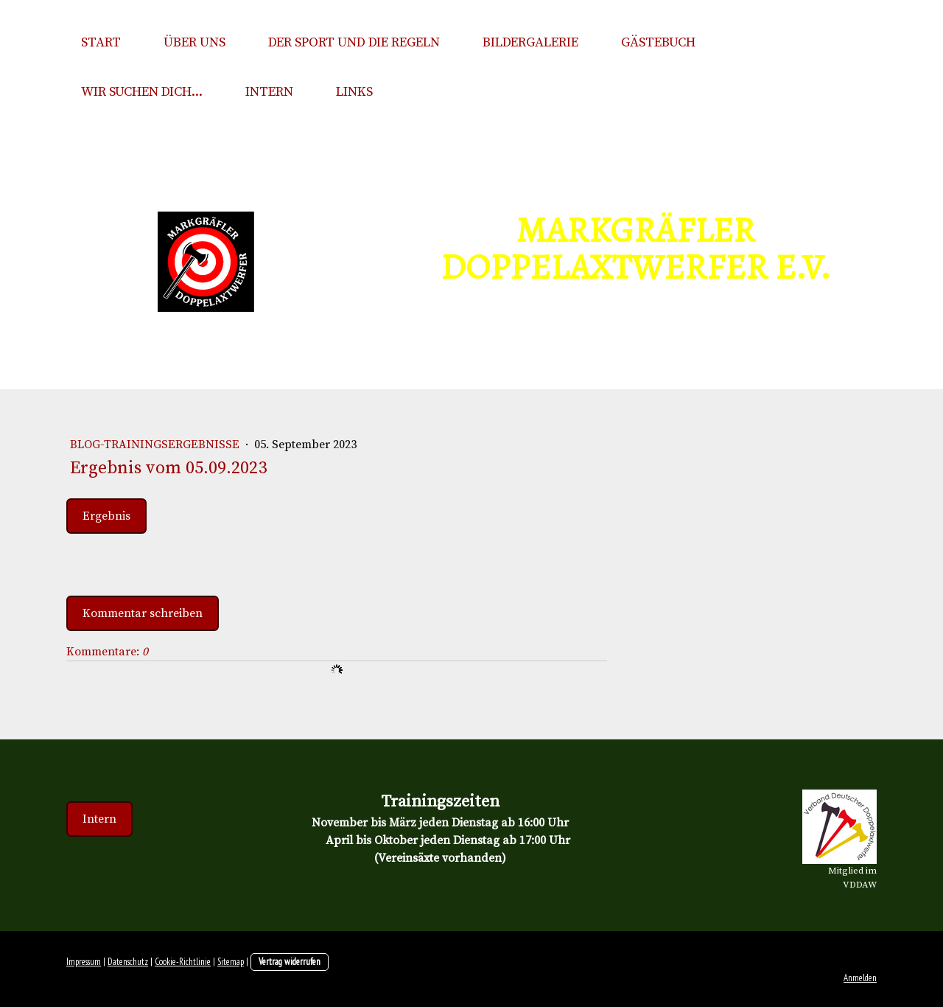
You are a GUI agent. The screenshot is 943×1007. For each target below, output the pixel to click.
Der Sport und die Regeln (354, 42)
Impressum (83, 961)
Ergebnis (106, 516)
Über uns (194, 42)
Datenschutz (128, 961)
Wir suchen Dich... (142, 91)
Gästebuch (658, 42)
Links (354, 91)
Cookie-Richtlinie (183, 961)
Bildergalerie (530, 42)
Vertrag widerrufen (289, 961)
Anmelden (860, 978)
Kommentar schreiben (143, 613)
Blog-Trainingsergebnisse (156, 444)
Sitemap (230, 961)
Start (101, 42)
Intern (269, 91)
